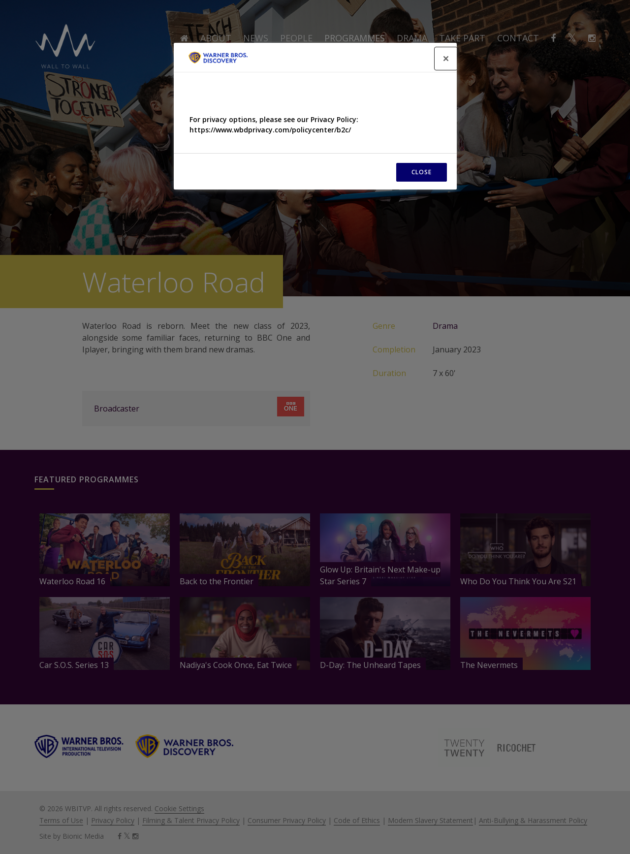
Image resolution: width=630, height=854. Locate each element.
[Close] (446, 58)
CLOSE (421, 172)
